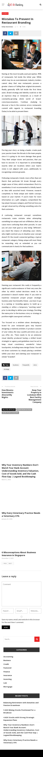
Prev (4, 550)
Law (5, 669)
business (16, 365)
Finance (6, 658)
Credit (6, 651)
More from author (24, 410)
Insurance (7, 662)
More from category (10, 413)
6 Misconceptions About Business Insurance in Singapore (19, 540)
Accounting (8, 643)
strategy (6, 369)
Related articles (9, 410)
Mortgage (7, 673)
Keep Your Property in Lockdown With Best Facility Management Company (34, 396)
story (35, 365)
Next (11, 550)
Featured (7, 654)
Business (5, 13)
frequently (26, 365)
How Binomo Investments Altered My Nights (7, 394)
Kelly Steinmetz (7, 27)
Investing (7, 666)
